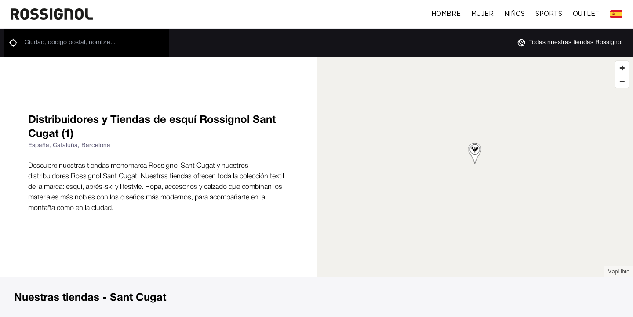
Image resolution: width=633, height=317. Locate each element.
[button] (475, 155)
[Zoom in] (622, 67)
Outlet (586, 14)
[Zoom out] (622, 81)
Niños (514, 14)
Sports (548, 14)
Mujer (482, 14)
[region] (474, 167)
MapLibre (618, 272)
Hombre (446, 14)
